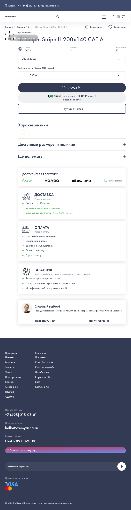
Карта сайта (42, 387)
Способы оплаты (44, 362)
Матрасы (10, 362)
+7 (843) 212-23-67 (29, 5)
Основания (11, 387)
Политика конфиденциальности (54, 503)
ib (29, 27)
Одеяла (9, 396)
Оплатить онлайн (44, 367)
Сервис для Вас (43, 377)
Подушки (10, 391)
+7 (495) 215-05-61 (21, 414)
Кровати (21, 27)
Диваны (9, 357)
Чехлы (8, 372)
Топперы (9, 367)
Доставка (40, 357)
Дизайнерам (42, 372)
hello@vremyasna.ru (21, 427)
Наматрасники (13, 377)
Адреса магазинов (50, 5)
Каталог (9, 27)
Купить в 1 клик (73, 109)
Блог (37, 382)
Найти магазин (99, 321)
